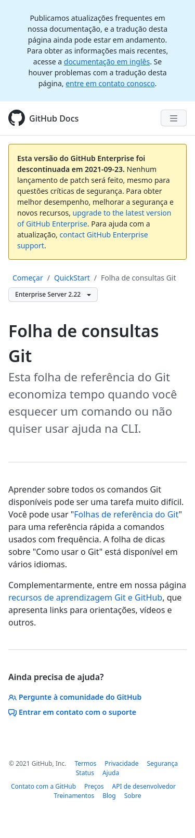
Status (85, 772)
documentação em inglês (107, 61)
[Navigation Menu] (174, 118)
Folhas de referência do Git (126, 514)
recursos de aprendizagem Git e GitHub (85, 597)
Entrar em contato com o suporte (72, 712)
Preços (94, 786)
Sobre (132, 795)
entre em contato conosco (110, 83)
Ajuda (110, 772)
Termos (85, 763)
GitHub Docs (54, 118)
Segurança (162, 763)
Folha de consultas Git (138, 278)
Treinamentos (74, 795)
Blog (109, 795)
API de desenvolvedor (144, 786)
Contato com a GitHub (43, 786)
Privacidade (121, 763)
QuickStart (72, 278)
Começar (27, 278)
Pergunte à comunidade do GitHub (74, 697)
